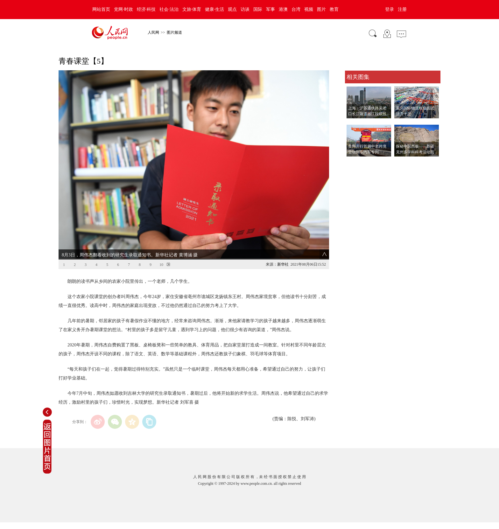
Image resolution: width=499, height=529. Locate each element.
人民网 (153, 32)
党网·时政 (123, 9)
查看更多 (354, 163)
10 (161, 264)
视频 (308, 9)
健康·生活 (214, 9)
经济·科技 (146, 9)
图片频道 (174, 32)
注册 (402, 9)
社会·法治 (169, 9)
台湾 (296, 9)
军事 (270, 9)
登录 (389, 9)
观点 (232, 9)
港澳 (283, 9)
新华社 (283, 264)
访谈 (245, 9)
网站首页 (101, 9)
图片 (321, 9)
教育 (334, 9)
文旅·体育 (191, 9)
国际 (257, 9)
